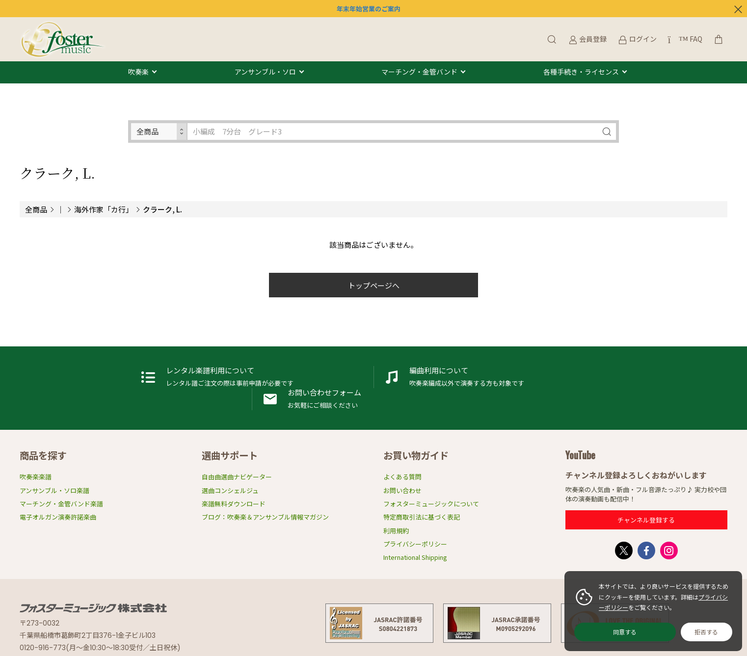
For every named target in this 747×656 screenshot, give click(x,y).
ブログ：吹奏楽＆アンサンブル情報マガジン (265, 512)
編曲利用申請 (374, 394)
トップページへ (374, 285)
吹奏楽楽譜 (36, 472)
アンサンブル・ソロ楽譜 (54, 485)
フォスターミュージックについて (431, 498)
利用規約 (396, 525)
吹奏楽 (138, 72)
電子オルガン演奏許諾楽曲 (58, 512)
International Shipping (415, 552)
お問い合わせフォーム (616, 394)
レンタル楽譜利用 (131, 394)
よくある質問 (402, 472)
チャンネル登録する (646, 515)
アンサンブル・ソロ (265, 72)
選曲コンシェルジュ (230, 485)
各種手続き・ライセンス (581, 72)
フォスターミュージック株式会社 (93, 603)
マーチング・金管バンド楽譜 (61, 498)
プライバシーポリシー (415, 539)
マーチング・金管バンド (419, 72)
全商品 (36, 209)
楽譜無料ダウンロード (234, 498)
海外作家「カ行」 (103, 209)
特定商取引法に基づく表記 (421, 512)
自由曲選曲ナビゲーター (237, 472)
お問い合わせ (402, 485)
